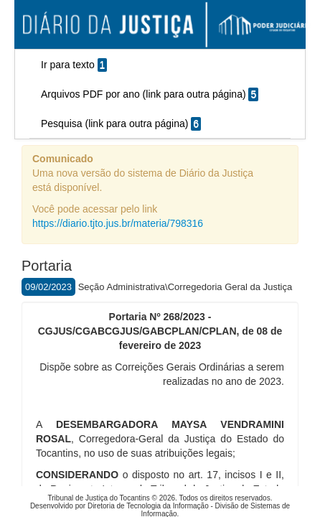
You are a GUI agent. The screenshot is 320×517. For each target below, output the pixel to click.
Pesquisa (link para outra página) (121, 124)
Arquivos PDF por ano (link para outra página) (149, 94)
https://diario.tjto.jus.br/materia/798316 (117, 223)
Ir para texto (74, 65)
